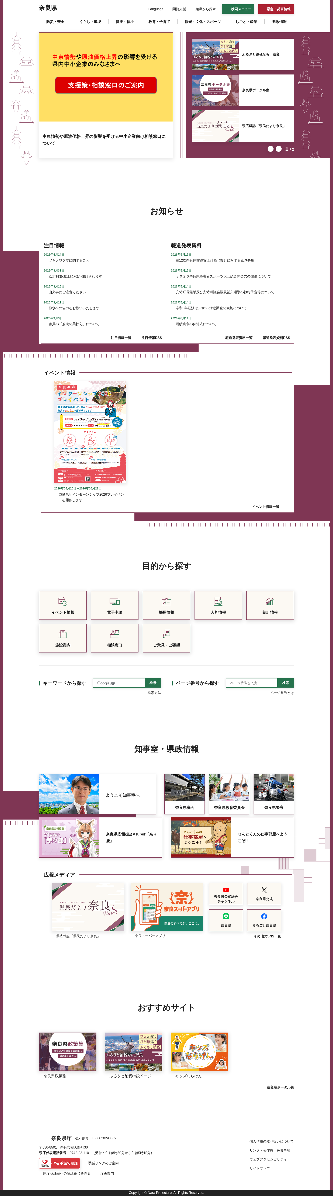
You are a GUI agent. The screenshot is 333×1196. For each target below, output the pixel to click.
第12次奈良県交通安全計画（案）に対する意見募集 (215, 260)
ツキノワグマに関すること (69, 260)
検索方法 (154, 693)
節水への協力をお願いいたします (74, 308)
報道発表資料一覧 (239, 338)
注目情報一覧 (121, 338)
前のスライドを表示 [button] (271, 149)
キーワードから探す (64, 683)
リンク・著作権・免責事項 (270, 1150)
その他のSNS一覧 (267, 936)
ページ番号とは (282, 693)
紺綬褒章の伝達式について (196, 324)
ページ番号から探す (197, 683)
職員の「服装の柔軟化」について (74, 324)
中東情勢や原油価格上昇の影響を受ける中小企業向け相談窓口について (104, 140)
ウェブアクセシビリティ (268, 1159)
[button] (153, 9)
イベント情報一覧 (265, 507)
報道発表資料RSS (276, 338)
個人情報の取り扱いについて (272, 1141)
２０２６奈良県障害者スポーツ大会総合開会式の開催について (223, 276)
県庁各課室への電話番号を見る (67, 1173)
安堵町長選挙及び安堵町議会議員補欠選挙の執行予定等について (225, 292)
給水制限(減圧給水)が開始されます (75, 276)
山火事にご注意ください (67, 292)
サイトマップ (260, 1168)
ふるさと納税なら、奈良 (260, 54)
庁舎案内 (107, 1173)
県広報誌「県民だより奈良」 (264, 126)
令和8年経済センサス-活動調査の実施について (211, 308)
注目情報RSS (151, 338)
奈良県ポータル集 (255, 90)
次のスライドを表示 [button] (279, 149)
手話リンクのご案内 (103, 1163)
